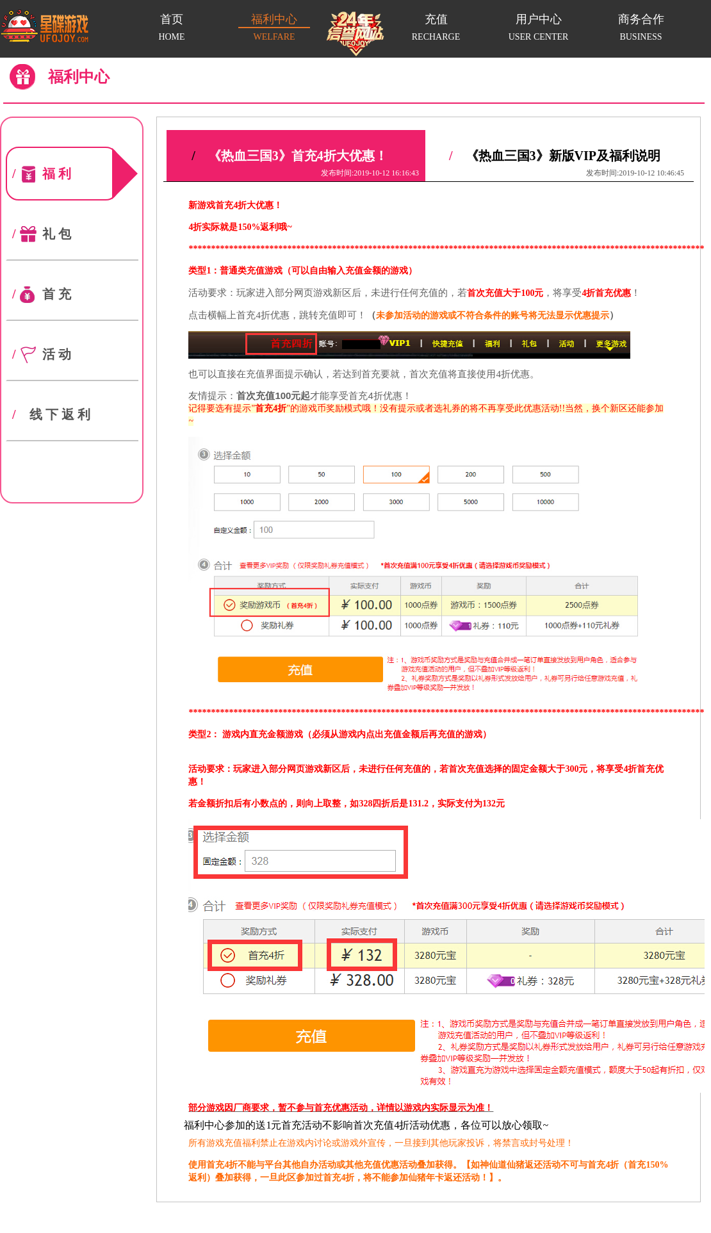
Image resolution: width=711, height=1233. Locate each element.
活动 (42, 354)
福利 (64, 173)
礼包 (42, 233)
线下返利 (52, 414)
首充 (42, 294)
